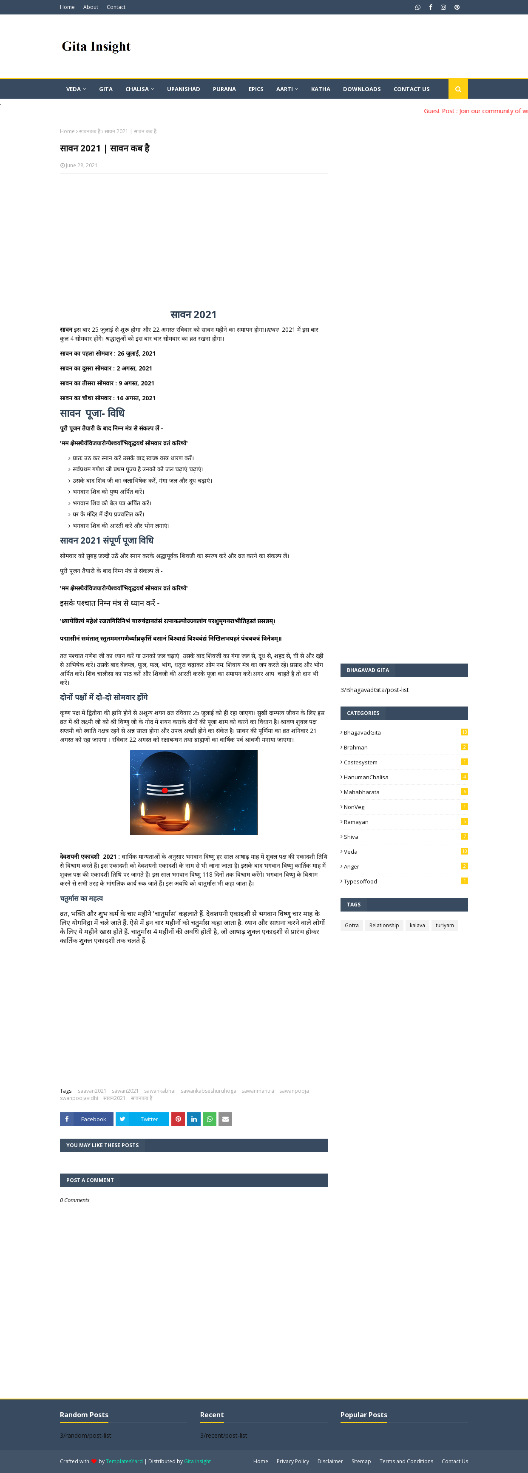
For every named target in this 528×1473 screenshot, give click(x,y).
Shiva (406, 836)
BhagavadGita (406, 732)
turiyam (445, 925)
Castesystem (406, 762)
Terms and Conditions (406, 1461)
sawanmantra (257, 1090)
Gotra (352, 925)
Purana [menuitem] (224, 89)
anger (406, 866)
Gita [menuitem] (106, 89)
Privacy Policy (293, 1461)
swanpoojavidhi (79, 1098)
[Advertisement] (194, 241)
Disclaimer (330, 1461)
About (90, 7)
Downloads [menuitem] (362, 89)
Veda (406, 851)
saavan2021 (92, 1090)
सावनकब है (89, 131)
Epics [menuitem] (256, 89)
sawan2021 (125, 1090)
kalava (417, 925)
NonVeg (406, 807)
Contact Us (455, 1461)
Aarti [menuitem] (284, 89)
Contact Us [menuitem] (412, 89)
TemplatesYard (124, 1461)
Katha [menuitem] (320, 89)
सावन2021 (114, 1098)
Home (67, 7)
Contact (116, 7)
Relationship (384, 925)
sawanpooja (294, 1090)
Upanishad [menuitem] (183, 89)
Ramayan (406, 822)
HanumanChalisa (406, 777)
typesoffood (406, 881)
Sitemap (361, 1461)
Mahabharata (406, 792)
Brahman (406, 747)
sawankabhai (160, 1090)
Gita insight (197, 1461)
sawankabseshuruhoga (208, 1090)
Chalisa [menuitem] (137, 89)
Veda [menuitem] (73, 89)
